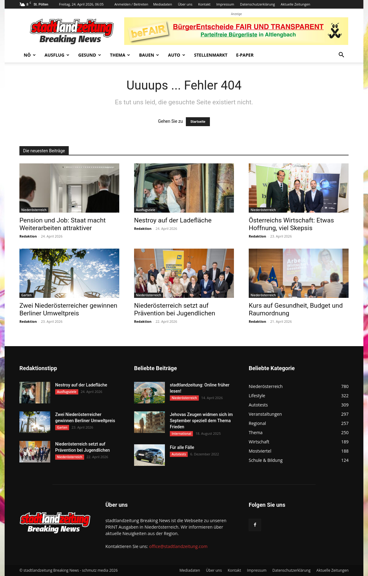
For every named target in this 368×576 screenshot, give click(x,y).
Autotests (179, 454)
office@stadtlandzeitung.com (178, 546)
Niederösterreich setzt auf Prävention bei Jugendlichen (174, 309)
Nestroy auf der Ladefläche (172, 220)
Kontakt (204, 4)
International (181, 433)
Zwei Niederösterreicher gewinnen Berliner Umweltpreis (68, 309)
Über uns (185, 4)
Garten (26, 295)
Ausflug (57, 55)
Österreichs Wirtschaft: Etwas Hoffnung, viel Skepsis (291, 224)
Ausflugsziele (145, 210)
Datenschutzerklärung (257, 4)
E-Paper (245, 55)
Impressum (225, 4)
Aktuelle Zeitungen (295, 4)
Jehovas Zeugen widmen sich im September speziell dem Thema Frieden (201, 420)
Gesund (89, 55)
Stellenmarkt (210, 55)
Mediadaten (162, 4)
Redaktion (28, 236)
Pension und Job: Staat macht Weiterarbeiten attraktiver (62, 224)
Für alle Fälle (182, 447)
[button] (341, 55)
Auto (176, 55)
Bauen (149, 55)
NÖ (30, 55)
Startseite (198, 122)
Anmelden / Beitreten (131, 4)
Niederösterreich (34, 210)
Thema (120, 55)
